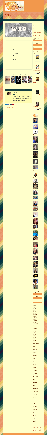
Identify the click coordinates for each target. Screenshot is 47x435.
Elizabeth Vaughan (36, 391)
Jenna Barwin (34, 347)
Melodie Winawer (35, 382)
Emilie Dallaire (34, 334)
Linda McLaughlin (35, 368)
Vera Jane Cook (34, 415)
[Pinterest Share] (13, 104)
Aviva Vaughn (34, 316)
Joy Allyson (34, 356)
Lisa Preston (34, 371)
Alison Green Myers (35, 313)
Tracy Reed (34, 414)
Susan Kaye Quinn (35, 408)
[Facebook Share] (8, 104)
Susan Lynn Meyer (35, 409)
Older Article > (13, 107)
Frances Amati (34, 338)
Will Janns (35, 344)
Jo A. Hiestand (34, 353)
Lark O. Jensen (35, 370)
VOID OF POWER (37, 75)
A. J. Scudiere (34, 307)
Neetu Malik (11, 17)
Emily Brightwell (34, 335)
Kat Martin (34, 359)
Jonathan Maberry (35, 355)
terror (31, 17)
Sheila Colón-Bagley (35, 406)
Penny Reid (34, 396)
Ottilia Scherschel (35, 420)
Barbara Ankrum (35, 317)
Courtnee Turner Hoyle (35, 323)
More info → (40, 72)
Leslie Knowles (34, 365)
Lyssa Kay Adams (35, 374)
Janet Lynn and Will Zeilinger (36, 343)
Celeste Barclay (34, 319)
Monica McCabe (34, 385)
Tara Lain (34, 412)
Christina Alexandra (35, 320)
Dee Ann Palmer (35, 328)
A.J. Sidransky (34, 308)
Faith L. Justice (34, 337)
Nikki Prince (34, 387)
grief (27, 17)
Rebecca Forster (35, 402)
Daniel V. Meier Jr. (35, 325)
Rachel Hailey (34, 399)
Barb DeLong (35, 418)
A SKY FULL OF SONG (37, 53)
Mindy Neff (34, 384)
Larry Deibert (34, 362)
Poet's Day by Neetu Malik (20, 17)
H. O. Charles (34, 341)
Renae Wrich (34, 403)
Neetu (29, 17)
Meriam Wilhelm (34, 383)
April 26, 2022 (7, 17)
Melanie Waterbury (35, 380)
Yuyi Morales (34, 421)
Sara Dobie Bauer (35, 394)
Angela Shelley (35, 417)
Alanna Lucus (34, 310)
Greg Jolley (34, 340)
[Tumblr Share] (11, 104)
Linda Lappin (34, 367)
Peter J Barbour (34, 397)
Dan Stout (35, 390)
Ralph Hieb (34, 400)
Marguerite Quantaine (35, 376)
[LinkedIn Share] (6, 104)
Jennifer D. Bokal (35, 349)
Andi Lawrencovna (35, 314)
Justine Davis (34, 358)
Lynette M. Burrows (35, 373)
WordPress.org (34, 26)
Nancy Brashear (35, 386)
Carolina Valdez (35, 329)
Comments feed (34, 25)
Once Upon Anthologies (35, 388)
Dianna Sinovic (34, 332)
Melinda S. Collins (35, 393)
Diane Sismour (34, 331)
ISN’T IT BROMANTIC (37, 64)
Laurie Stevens (34, 364)
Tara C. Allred (34, 411)
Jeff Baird (34, 346)
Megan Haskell (34, 379)
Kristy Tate (34, 361)
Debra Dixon (34, 326)
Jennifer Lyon (34, 350)
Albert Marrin (34, 311)
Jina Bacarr (34, 352)
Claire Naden (34, 322)
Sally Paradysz (34, 405)
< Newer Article (8, 107)
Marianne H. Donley (35, 377)
